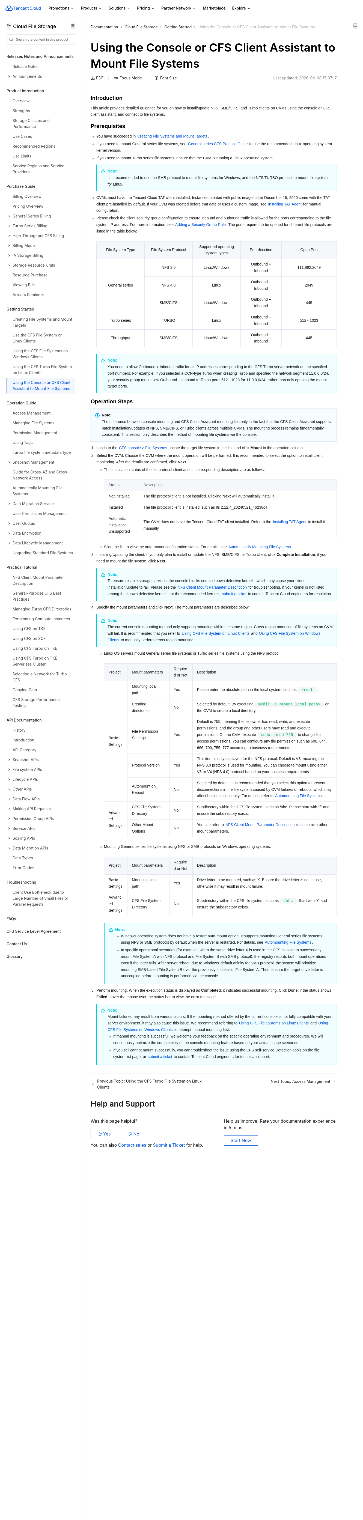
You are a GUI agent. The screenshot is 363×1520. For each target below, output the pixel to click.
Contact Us (17, 943)
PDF (97, 100)
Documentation (104, 27)
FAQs (11, 918)
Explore (241, 8)
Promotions (61, 8)
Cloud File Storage (141, 27)
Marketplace (214, 8)
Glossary (15, 956)
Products (91, 8)
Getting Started (178, 27)
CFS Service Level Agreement (34, 931)
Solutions (119, 8)
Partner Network (178, 8)
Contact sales (132, 1492)
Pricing (146, 8)
